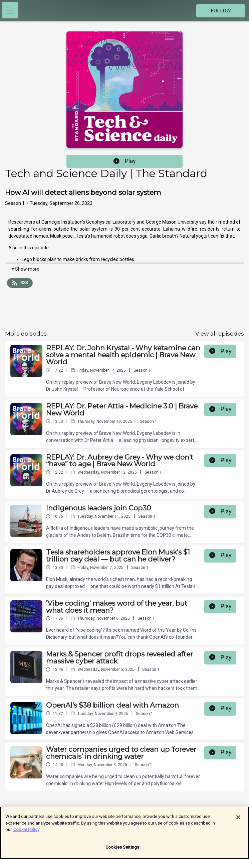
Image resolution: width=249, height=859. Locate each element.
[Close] (238, 820)
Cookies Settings (122, 850)
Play (124, 161)
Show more (24, 269)
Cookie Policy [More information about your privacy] (26, 832)
